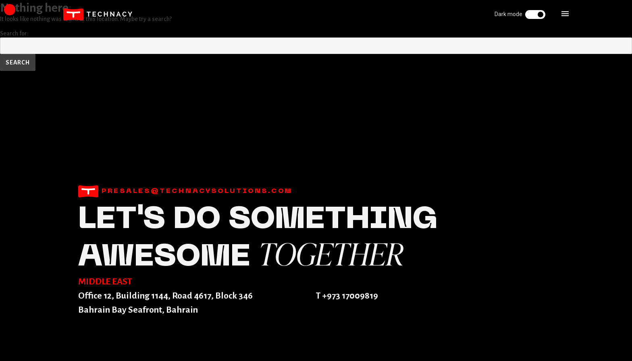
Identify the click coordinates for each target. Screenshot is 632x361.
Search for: (14, 33)
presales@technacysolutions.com (185, 191)
